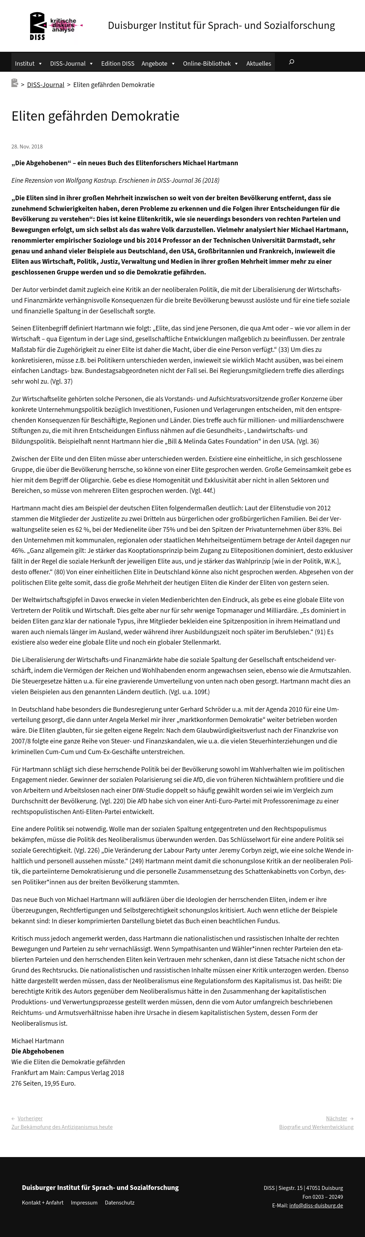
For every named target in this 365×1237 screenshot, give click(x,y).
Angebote (159, 63)
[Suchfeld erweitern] (292, 62)
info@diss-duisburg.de (316, 1206)
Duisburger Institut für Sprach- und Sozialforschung (221, 25)
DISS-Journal (72, 63)
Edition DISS (117, 63)
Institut (29, 63)
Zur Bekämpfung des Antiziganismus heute (62, 1127)
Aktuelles (258, 63)
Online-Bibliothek (211, 63)
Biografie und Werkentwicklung (316, 1127)
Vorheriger (30, 1118)
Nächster (336, 1118)
